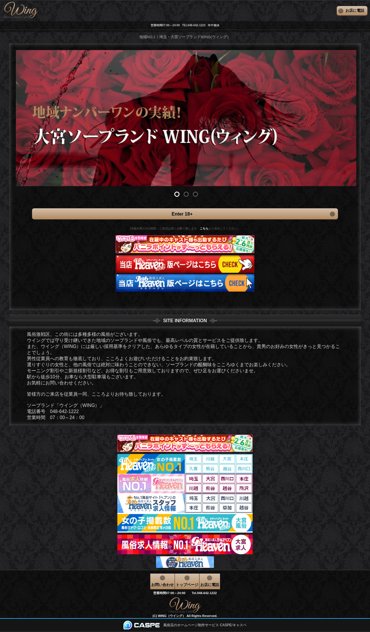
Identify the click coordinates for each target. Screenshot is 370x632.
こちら (204, 228)
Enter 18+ (185, 213)
